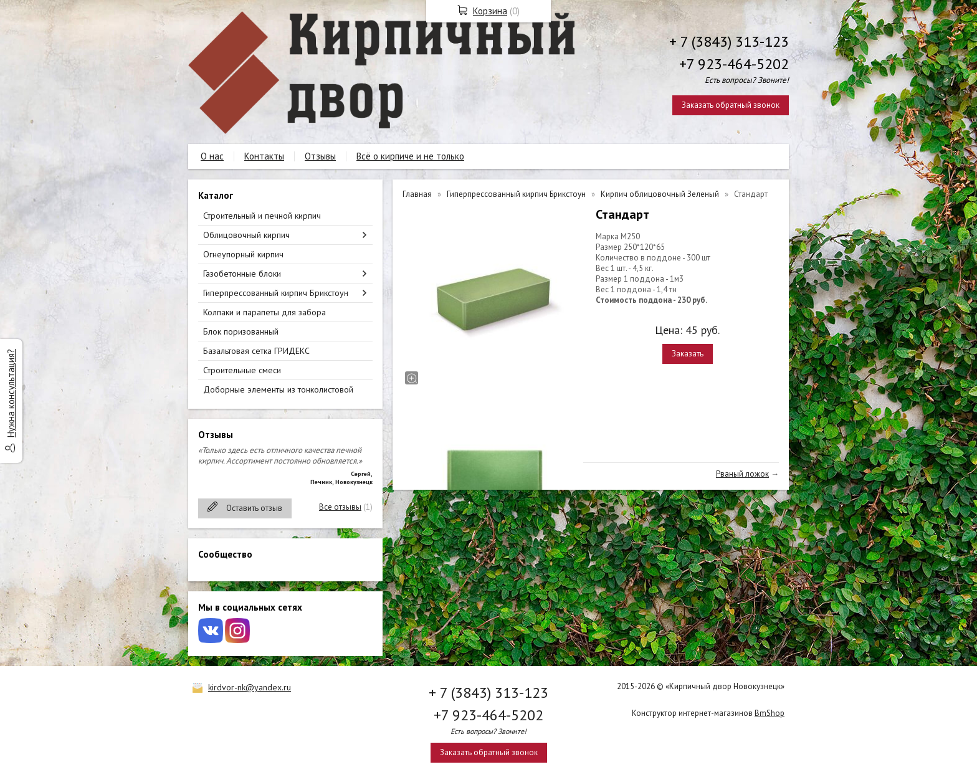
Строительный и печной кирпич (262, 215)
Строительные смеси (242, 370)
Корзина (490, 11)
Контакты (264, 156)
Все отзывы (340, 507)
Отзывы (320, 156)
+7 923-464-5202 (734, 64)
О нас (212, 156)
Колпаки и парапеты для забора (264, 312)
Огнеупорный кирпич (243, 254)
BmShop (769, 713)
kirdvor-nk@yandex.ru (249, 687)
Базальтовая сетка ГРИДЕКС (256, 350)
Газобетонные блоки (242, 273)
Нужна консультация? (11, 393)
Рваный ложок (742, 474)
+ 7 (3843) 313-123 (729, 41)
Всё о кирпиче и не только (410, 156)
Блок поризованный (241, 331)
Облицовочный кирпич (246, 235)
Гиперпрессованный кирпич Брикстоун (275, 292)
